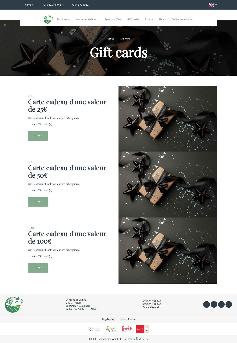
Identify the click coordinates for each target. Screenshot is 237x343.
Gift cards (133, 19)
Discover (63, 19)
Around (149, 19)
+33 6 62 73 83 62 (150, 301)
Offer (38, 136)
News (162, 19)
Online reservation (182, 19)
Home (110, 38)
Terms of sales (127, 319)
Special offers (113, 19)
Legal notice (108, 319)
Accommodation (87, 19)
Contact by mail (149, 307)
